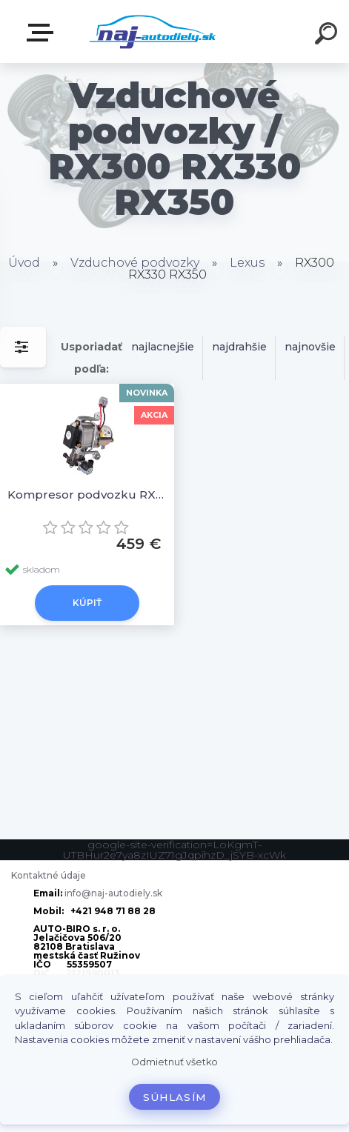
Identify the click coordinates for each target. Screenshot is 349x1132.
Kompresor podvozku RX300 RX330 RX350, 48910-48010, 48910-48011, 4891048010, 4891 (87, 494)
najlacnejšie (162, 346)
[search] (328, 36)
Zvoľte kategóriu (43, 32)
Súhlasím (175, 1097)
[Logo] (152, 31)
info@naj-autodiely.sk (113, 893)
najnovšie (310, 346)
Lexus (247, 263)
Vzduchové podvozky (134, 263)
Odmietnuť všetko (174, 1062)
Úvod (24, 263)
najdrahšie (239, 346)
